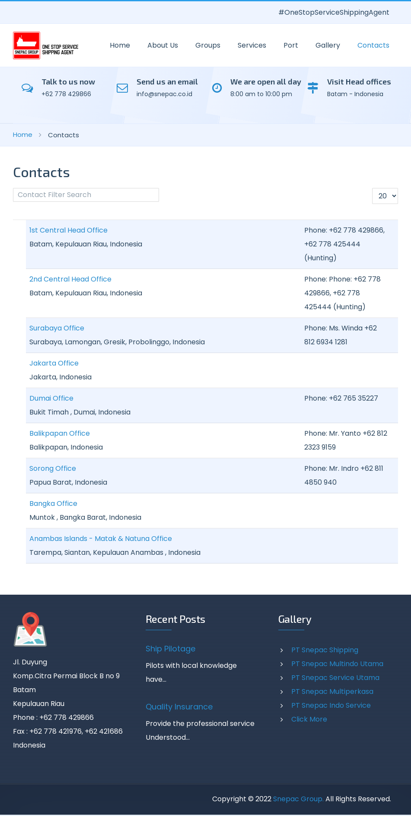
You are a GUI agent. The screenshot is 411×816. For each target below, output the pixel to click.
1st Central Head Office (68, 230)
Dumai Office (51, 398)
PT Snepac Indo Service (331, 705)
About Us (162, 45)
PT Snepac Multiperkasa (332, 691)
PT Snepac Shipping (324, 650)
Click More (309, 719)
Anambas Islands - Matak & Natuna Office (100, 539)
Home (120, 45)
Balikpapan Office (59, 433)
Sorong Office (52, 468)
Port (291, 45)
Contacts (373, 45)
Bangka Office (53, 503)
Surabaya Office (56, 328)
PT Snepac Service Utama (335, 678)
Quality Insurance (179, 707)
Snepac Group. (298, 799)
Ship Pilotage (170, 649)
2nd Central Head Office (70, 279)
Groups (207, 45)
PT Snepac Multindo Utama (337, 664)
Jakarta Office (54, 363)
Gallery (327, 45)
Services (252, 45)
